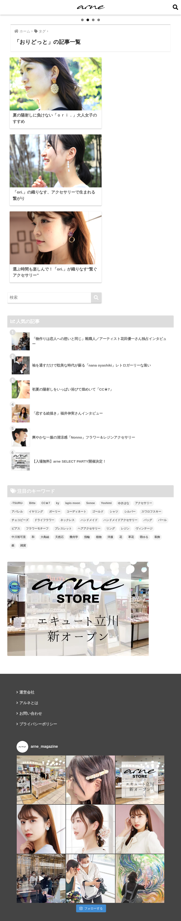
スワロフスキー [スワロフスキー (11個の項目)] (151, 537)
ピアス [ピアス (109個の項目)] (16, 554)
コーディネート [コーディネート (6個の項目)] (76, 537)
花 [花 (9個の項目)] (120, 562)
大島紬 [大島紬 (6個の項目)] (45, 562)
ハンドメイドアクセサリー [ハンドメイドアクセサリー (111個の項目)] (120, 545)
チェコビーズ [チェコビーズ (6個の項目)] (20, 545)
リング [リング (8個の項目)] (110, 554)
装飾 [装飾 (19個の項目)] (157, 562)
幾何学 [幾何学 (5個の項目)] (74, 562)
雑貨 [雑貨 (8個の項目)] (23, 571)
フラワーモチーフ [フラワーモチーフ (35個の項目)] (37, 554)
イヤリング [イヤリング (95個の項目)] (36, 537)
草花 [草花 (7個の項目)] (131, 562)
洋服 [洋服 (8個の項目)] (110, 562)
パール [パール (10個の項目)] (162, 545)
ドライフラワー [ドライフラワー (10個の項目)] (44, 545)
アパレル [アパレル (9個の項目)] (17, 537)
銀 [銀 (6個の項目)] (13, 571)
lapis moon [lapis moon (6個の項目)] (72, 528)
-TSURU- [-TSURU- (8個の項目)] (17, 528)
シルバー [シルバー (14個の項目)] (130, 537)
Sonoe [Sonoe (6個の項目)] (90, 528)
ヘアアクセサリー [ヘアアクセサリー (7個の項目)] (89, 554)
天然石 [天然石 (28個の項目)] (59, 562)
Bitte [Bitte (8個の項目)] (32, 528)
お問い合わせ (30, 739)
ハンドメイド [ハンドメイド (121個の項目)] (89, 545)
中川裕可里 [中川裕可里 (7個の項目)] (19, 562)
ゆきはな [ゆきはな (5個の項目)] (123, 528)
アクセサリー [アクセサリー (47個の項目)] (143, 528)
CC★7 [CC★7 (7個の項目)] (45, 528)
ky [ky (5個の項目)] (57, 528)
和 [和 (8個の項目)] (33, 562)
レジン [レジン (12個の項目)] (125, 554)
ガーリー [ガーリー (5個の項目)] (54, 537)
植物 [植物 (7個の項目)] (99, 562)
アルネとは (28, 729)
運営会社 (26, 718)
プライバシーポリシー (38, 750)
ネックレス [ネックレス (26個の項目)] (67, 545)
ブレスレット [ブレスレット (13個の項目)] (63, 554)
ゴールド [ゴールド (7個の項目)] (97, 537)
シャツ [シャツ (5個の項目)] (114, 537)
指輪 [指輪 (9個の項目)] (87, 562)
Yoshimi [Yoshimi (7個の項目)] (106, 528)
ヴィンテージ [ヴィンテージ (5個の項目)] (144, 554)
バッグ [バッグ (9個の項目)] (148, 545)
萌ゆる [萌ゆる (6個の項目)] (144, 562)
